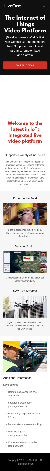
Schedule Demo (25, 65)
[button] (44, 6)
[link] (18, 6)
